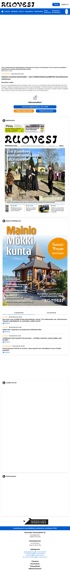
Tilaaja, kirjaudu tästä (24, 111)
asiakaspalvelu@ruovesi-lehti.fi (35, 552)
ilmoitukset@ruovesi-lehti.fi (35, 553)
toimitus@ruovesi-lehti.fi (35, 555)
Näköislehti (38, 11)
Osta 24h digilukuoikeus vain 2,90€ (35, 107)
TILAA (56, 4)
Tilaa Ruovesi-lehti (46, 111)
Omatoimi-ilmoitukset (56, 11)
